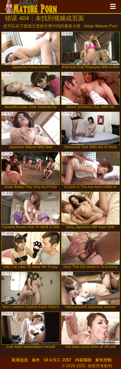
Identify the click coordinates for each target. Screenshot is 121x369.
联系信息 (20, 360)
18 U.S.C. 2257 (57, 360)
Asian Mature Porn (101, 26)
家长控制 (103, 360)
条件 (36, 360)
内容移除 (83, 360)
